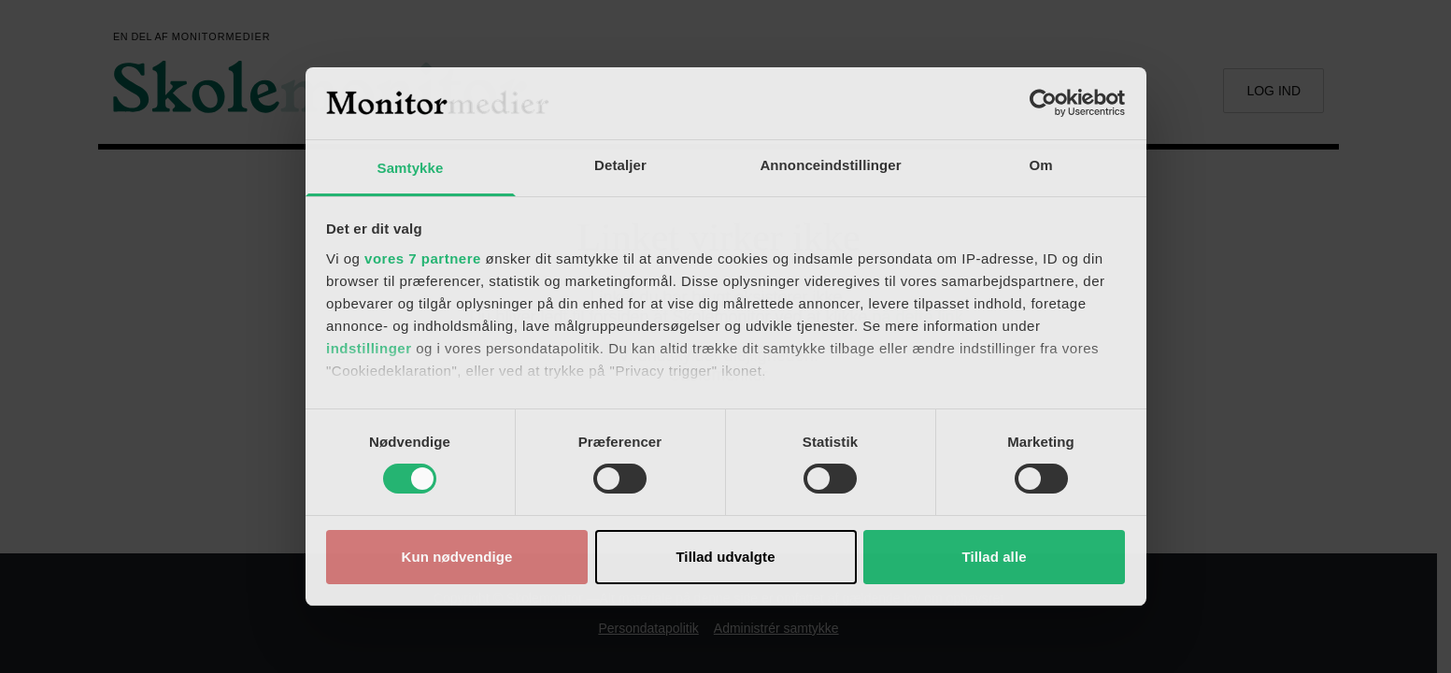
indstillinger (369, 348)
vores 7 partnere (422, 258)
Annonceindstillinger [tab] (830, 165)
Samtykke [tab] (410, 168)
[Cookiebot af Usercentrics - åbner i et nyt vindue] (1043, 103)
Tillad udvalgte (725, 557)
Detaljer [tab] (620, 165)
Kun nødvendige (457, 557)
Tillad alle (993, 557)
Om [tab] (1040, 165)
